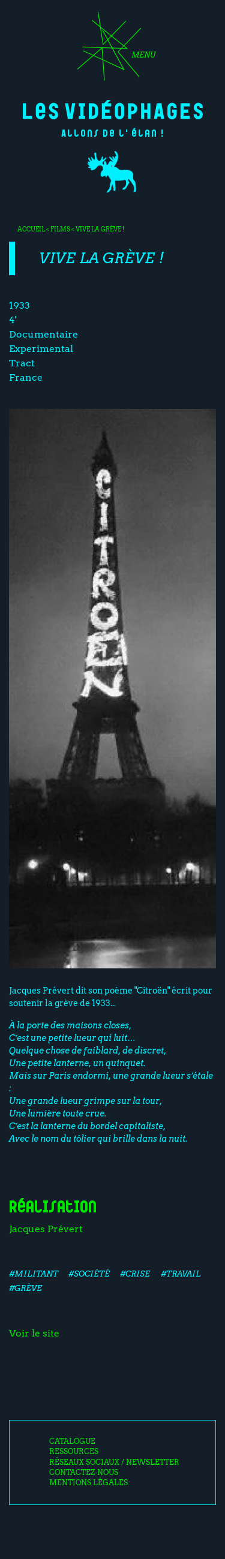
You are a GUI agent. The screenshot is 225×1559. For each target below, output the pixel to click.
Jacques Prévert (46, 1229)
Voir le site (34, 1333)
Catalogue (72, 1441)
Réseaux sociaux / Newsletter (114, 1462)
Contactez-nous (83, 1472)
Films (60, 229)
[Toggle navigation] (112, 50)
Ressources (73, 1451)
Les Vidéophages (113, 109)
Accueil (31, 229)
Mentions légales (88, 1483)
